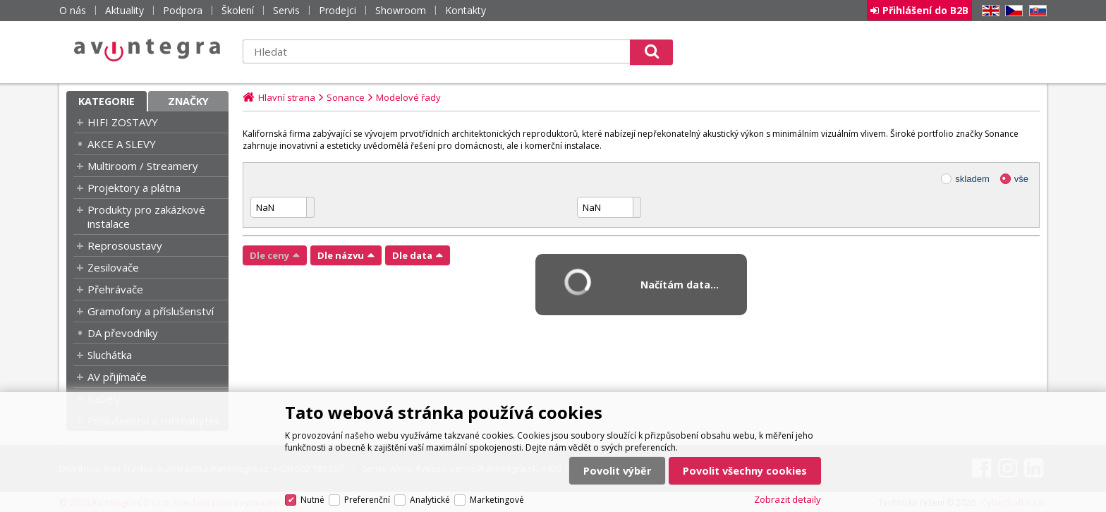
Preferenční (367, 500)
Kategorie (106, 101)
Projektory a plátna (134, 188)
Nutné (312, 500)
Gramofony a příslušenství (150, 311)
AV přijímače (117, 377)
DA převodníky (122, 333)
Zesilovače (113, 267)
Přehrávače (115, 289)
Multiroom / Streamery (142, 166)
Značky (188, 101)
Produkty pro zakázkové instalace (146, 216)
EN (988, 11)
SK (1035, 11)
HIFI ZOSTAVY (122, 122)
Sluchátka (109, 355)
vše (1021, 178)
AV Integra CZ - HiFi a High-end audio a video (147, 50)
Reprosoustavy (124, 245)
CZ (1011, 11)
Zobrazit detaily (787, 499)
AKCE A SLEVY (121, 144)
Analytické (430, 500)
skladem (972, 178)
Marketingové (497, 500)
